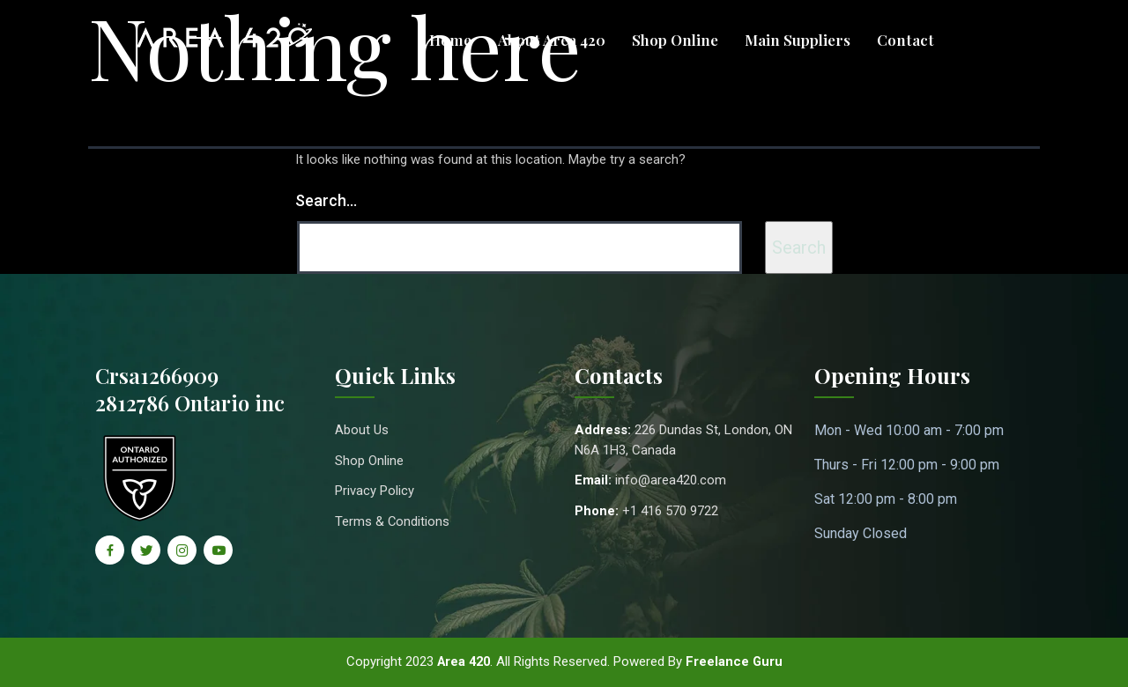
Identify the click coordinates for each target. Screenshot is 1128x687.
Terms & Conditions (392, 521)
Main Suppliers (797, 39)
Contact (905, 39)
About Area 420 (551, 39)
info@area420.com (670, 480)
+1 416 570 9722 (670, 511)
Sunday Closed (860, 533)
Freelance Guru (736, 661)
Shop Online (675, 39)
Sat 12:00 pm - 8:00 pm (885, 499)
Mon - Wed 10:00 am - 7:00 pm (909, 430)
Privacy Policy (374, 491)
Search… (326, 200)
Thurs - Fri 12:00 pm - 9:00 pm (906, 464)
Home (450, 39)
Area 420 (463, 661)
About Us (362, 430)
